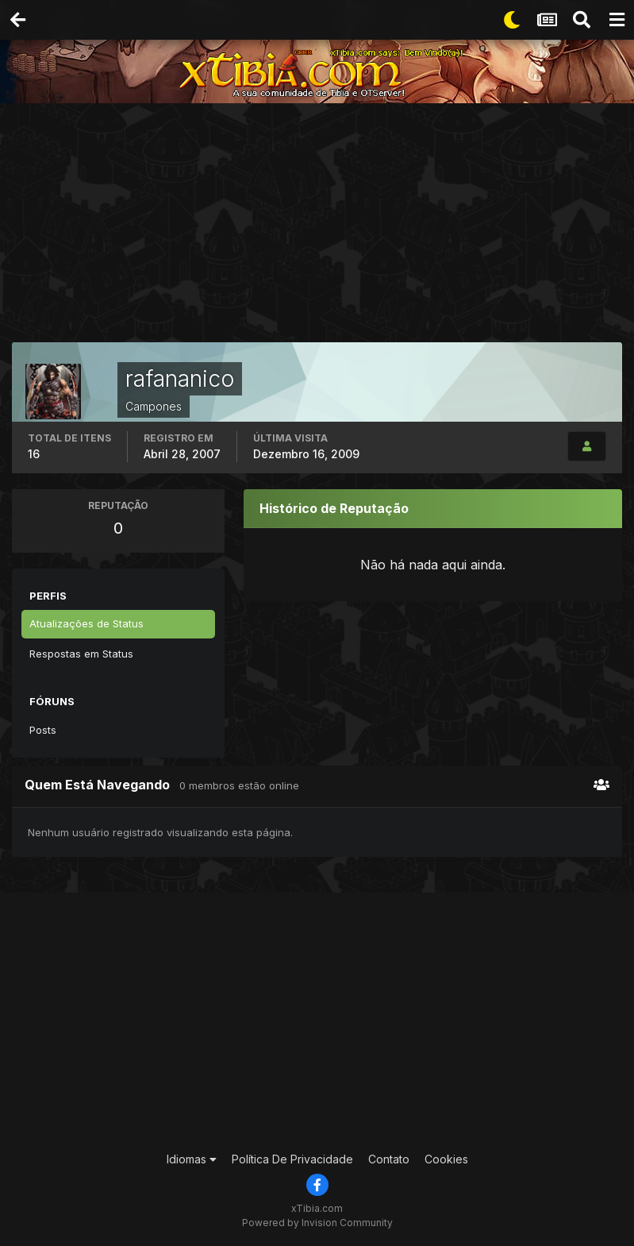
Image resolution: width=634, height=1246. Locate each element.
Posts (42, 729)
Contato (388, 1159)
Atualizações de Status (86, 623)
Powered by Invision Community (317, 1223)
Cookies (446, 1159)
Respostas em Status (81, 653)
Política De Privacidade (292, 1159)
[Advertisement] (323, 226)
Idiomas (192, 1159)
